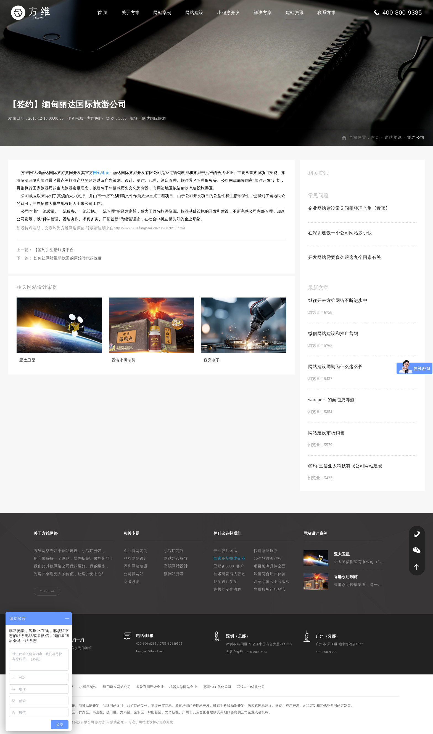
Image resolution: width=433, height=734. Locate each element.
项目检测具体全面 (270, 569)
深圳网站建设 (136, 569)
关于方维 (131, 12)
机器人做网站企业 (183, 690)
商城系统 (132, 585)
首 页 (102, 12)
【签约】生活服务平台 (54, 253)
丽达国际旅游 (154, 121)
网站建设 (194, 12)
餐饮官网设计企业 (150, 690)
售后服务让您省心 (270, 592)
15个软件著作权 (268, 561)
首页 (375, 140)
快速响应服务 (266, 554)
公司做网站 (134, 577)
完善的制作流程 (227, 592)
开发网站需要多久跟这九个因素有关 (344, 260)
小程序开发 (228, 12)
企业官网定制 (136, 554)
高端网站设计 (176, 569)
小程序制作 (88, 690)
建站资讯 (295, 12)
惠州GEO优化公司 (217, 690)
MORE (44, 594)
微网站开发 (174, 577)
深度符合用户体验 (270, 577)
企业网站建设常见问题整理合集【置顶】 (349, 211)
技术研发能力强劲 (229, 577)
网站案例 (162, 12)
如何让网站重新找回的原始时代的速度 (68, 261)
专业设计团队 (225, 554)
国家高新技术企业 (229, 561)
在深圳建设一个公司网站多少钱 (340, 236)
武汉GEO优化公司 (251, 690)
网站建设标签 (176, 561)
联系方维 (326, 12)
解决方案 (263, 12)
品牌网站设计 (136, 561)
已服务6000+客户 (228, 569)
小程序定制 (174, 554)
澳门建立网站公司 (117, 690)
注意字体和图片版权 (272, 585)
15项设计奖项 (225, 585)
